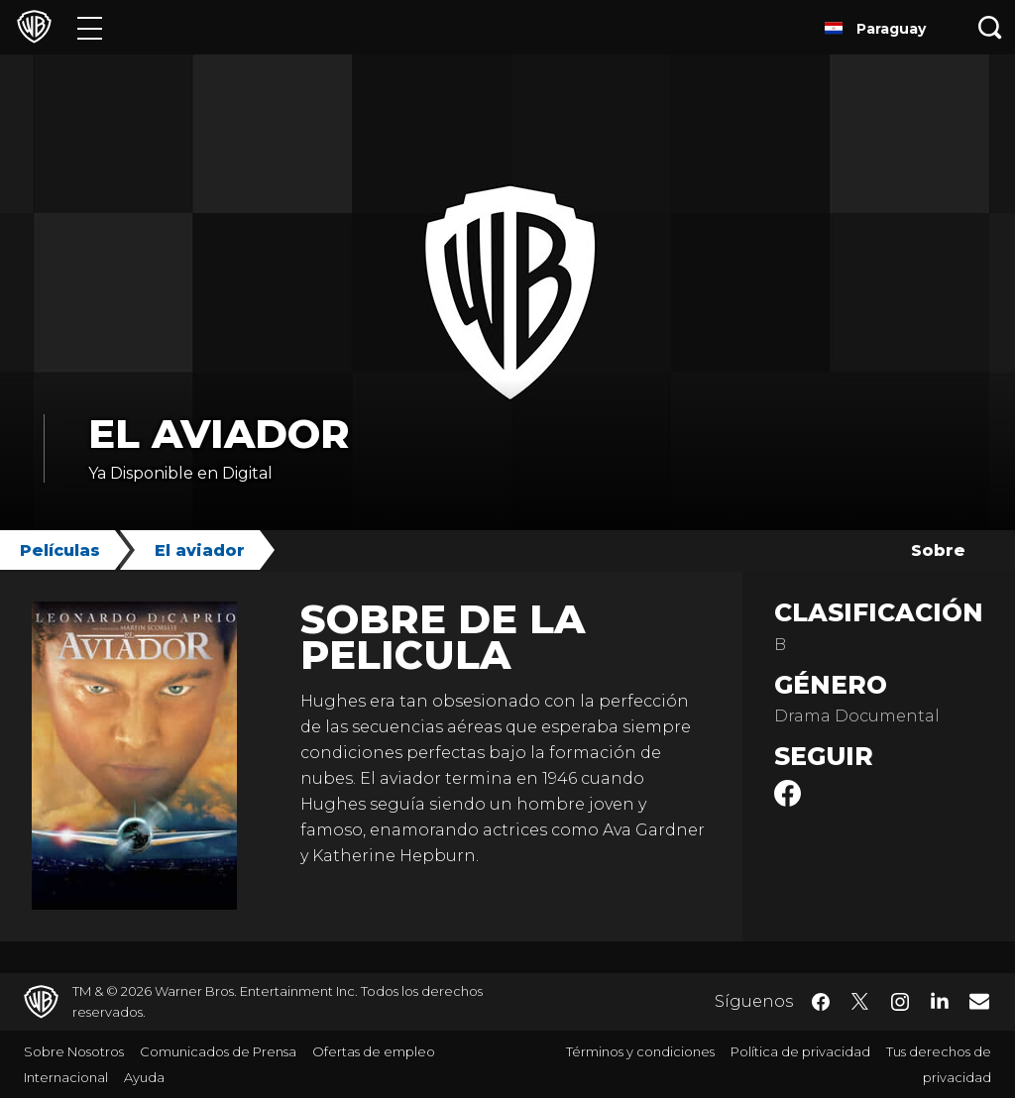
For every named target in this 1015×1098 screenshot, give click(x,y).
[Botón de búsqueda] (990, 27)
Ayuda (144, 1077)
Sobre (938, 550)
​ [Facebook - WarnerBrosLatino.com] (821, 1002)
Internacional (66, 1077)
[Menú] (89, 27)
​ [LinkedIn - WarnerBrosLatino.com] (940, 1000)
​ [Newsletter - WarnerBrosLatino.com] (979, 1001)
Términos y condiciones (640, 1051)
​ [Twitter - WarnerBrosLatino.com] (860, 1002)
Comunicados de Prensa (218, 1051)
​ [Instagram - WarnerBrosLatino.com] (900, 1002)
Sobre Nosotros (74, 1051)
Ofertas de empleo (373, 1051)
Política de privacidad (800, 1051)
